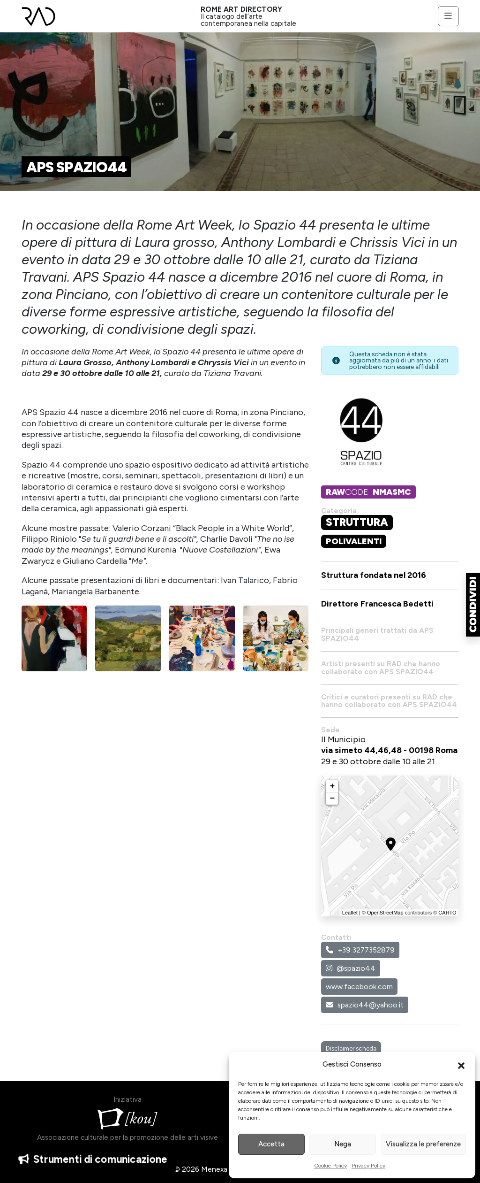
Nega (342, 1144)
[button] (461, 1064)
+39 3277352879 (360, 949)
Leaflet (350, 912)
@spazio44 (350, 968)
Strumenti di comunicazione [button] (92, 1160)
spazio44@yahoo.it (365, 1004)
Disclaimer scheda (351, 1048)
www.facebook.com (359, 986)
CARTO (447, 912)
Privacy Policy (368, 1165)
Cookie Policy (330, 1165)
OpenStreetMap (385, 912)
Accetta (271, 1144)
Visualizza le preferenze (423, 1144)
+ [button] (332, 786)
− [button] (332, 798)
